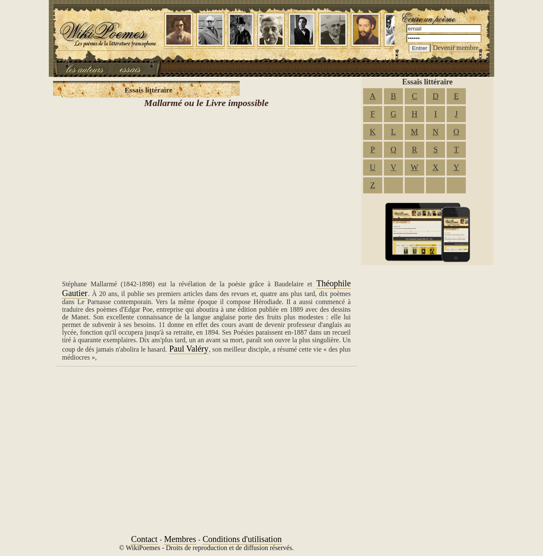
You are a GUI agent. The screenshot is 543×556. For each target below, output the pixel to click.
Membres (180, 539)
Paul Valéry (189, 348)
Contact (144, 539)
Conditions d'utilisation (242, 539)
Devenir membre (456, 47)
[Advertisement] (206, 190)
